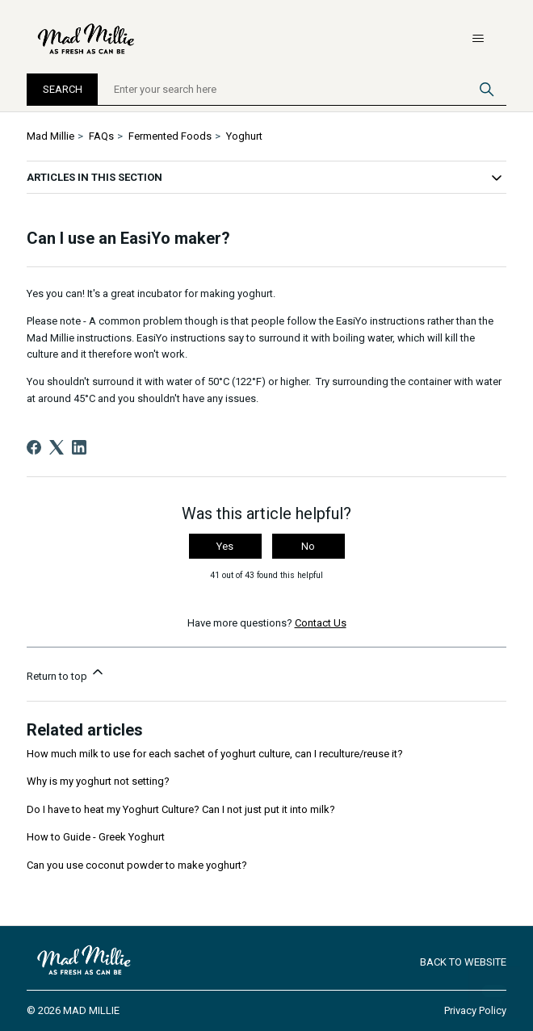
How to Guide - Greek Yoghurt (96, 837)
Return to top (66, 673)
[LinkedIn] (79, 447)
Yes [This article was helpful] (224, 546)
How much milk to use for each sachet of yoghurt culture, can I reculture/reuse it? (215, 754)
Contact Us (320, 623)
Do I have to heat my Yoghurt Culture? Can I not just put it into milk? (181, 809)
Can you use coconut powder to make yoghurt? (137, 865)
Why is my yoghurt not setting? (98, 781)
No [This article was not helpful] (308, 546)
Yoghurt (244, 136)
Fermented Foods (170, 136)
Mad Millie (50, 136)
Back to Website (463, 962)
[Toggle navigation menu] (477, 39)
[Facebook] (34, 447)
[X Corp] (56, 447)
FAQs (101, 136)
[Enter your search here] (302, 89)
